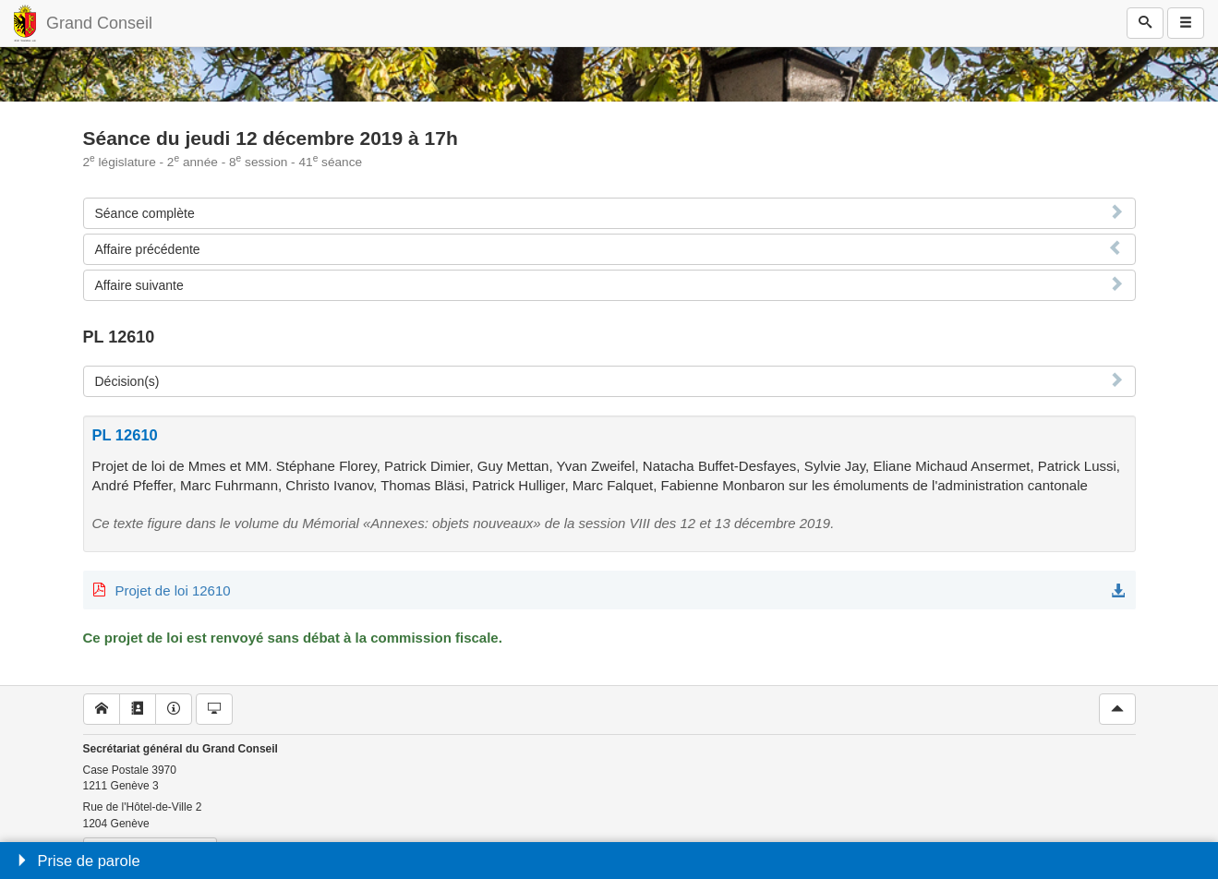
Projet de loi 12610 (173, 590)
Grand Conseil (99, 23)
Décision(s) (127, 381)
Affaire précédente (147, 249)
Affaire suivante (139, 285)
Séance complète (145, 213)
